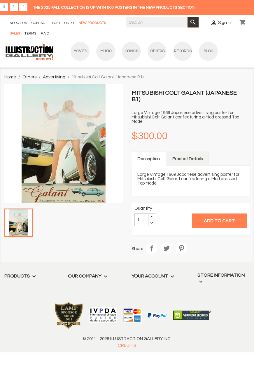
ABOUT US (18, 23)
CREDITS (127, 345)
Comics (131, 51)
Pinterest (181, 248)
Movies (80, 51)
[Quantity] (141, 219)
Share (151, 248)
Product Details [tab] (187, 159)
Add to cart (219, 220)
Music (105, 51)
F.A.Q (45, 33)
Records (183, 51)
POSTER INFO (63, 23)
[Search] (162, 22)
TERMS (30, 33)
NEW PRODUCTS (92, 23)
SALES (15, 33)
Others (157, 51)
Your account (154, 276)
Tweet (166, 248)
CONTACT (39, 23)
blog (208, 51)
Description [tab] (148, 159)
